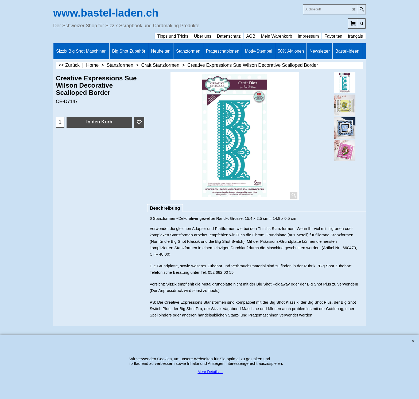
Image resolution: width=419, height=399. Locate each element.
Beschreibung (165, 208)
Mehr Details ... (210, 372)
